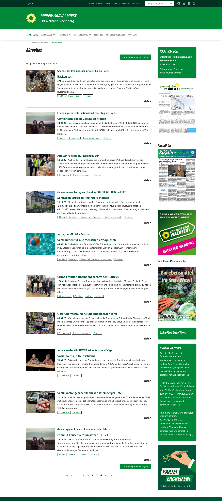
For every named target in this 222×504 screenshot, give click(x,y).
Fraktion (62, 96)
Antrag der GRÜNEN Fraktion (74, 234)
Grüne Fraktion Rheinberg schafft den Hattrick (90, 276)
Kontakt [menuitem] (132, 34)
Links (115, 3)
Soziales (88, 96)
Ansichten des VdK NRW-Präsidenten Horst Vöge (86, 350)
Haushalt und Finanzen (91, 217)
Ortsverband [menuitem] (80, 34)
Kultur (88, 296)
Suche (107, 3)
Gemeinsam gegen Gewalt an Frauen (83, 118)
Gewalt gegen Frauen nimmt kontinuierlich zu (85, 429)
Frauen (62, 138)
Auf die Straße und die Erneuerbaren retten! (172, 354)
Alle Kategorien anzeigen (135, 56)
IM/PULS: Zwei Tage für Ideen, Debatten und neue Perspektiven (176, 386)
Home (91, 3)
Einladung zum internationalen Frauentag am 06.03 (88, 113)
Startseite (57, 42)
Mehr (146, 101)
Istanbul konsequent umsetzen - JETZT (85, 434)
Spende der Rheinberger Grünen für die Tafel (84, 71)
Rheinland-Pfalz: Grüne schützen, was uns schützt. (174, 417)
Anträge (62, 259)
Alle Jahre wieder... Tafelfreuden (80, 155)
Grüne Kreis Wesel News (175, 332)
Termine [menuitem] (98, 34)
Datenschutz (136, 3)
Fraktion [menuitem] (63, 34)
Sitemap (99, 3)
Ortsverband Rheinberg (38, 42)
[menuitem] (91, 3)
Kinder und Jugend (112, 217)
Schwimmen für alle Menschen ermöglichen (88, 239)
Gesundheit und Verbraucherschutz (96, 259)
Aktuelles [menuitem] (46, 34)
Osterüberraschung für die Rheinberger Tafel (89, 313)
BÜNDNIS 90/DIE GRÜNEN (61, 15)
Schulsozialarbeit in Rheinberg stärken (85, 197)
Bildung (62, 217)
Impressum (124, 3)
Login (28, 3)
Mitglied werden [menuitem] (115, 34)
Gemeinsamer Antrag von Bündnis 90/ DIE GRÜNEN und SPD (93, 192)
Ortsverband (75, 96)
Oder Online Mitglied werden (172, 261)
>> (110, 475)
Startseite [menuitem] (32, 34)
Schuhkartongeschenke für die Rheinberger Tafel (92, 392)
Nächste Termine (170, 51)
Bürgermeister (65, 296)
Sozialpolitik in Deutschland (77, 355)
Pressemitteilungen (91, 138)
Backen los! (65, 76)
